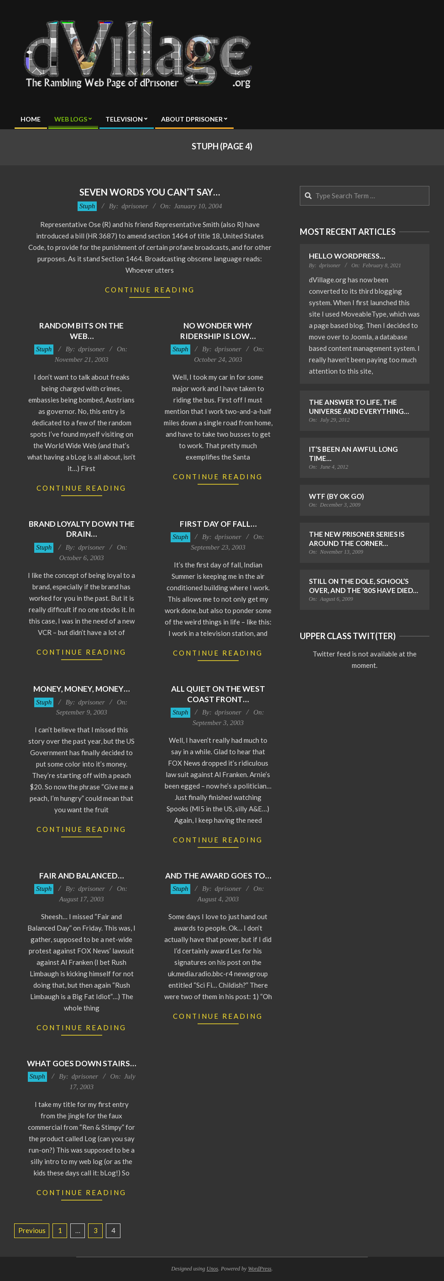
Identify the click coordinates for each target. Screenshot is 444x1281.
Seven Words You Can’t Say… (149, 191)
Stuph (87, 206)
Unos (212, 1268)
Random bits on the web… (81, 331)
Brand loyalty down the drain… (82, 529)
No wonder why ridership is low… (218, 331)
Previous (32, 1230)
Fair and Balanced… (81, 875)
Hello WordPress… (347, 255)
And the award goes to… (218, 875)
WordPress (259, 1268)
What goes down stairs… (81, 1063)
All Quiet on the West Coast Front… (218, 694)
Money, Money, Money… (81, 688)
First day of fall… (218, 524)
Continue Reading (150, 290)
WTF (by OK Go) (336, 496)
